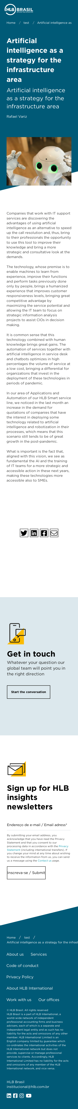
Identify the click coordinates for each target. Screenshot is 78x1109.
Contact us (45, 860)
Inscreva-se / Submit (26, 873)
